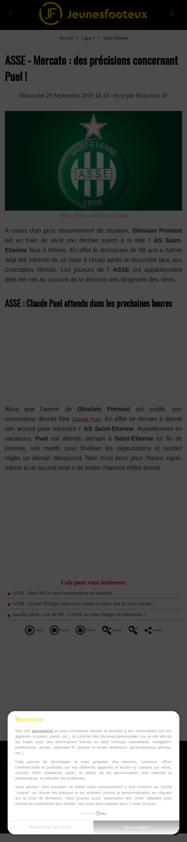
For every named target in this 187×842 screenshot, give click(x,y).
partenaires (42, 731)
